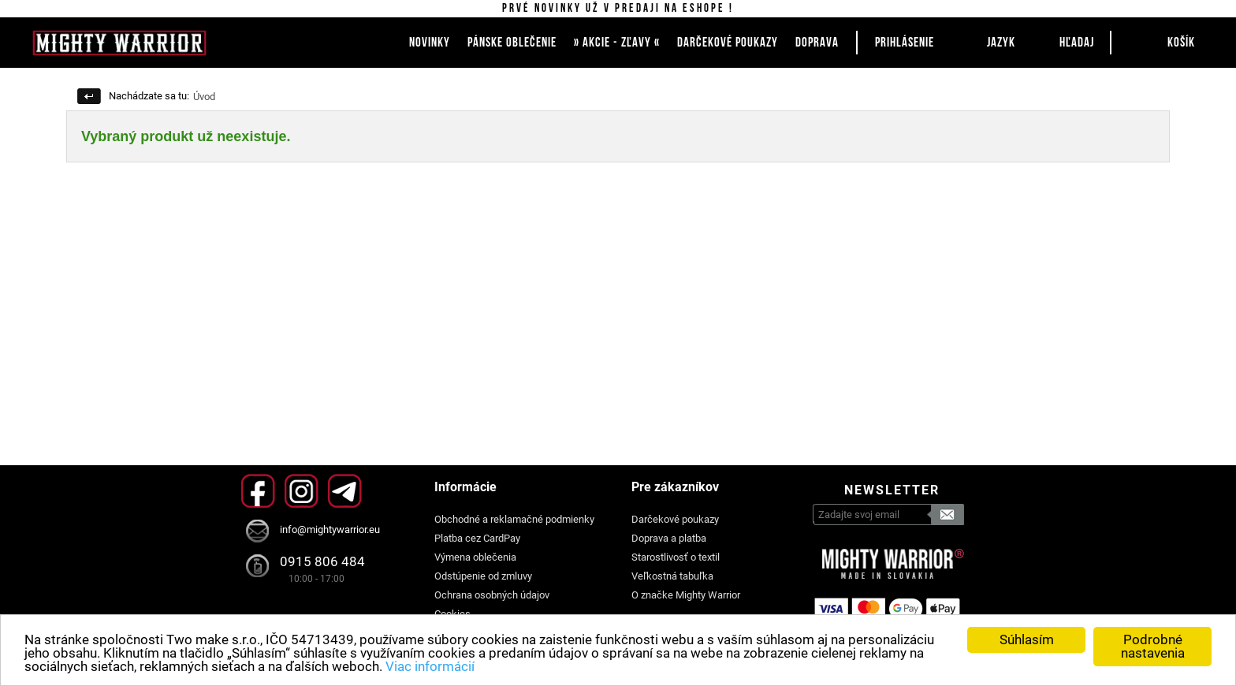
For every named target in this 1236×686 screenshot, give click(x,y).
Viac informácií (430, 666)
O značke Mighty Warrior (685, 595)
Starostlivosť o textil (675, 557)
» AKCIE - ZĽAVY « (617, 42)
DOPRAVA (817, 42)
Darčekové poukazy (675, 519)
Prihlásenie (904, 42)
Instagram (301, 491)
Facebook (258, 491)
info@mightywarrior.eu (330, 529)
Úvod (204, 97)
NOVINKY (429, 42)
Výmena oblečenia (475, 557)
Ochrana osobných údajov (491, 595)
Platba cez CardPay (477, 538)
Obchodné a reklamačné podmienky (514, 519)
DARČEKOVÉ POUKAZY (727, 42)
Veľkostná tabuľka (672, 576)
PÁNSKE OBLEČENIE (512, 42)
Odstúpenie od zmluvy (483, 576)
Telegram (345, 491)
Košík (1181, 42)
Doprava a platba (668, 538)
